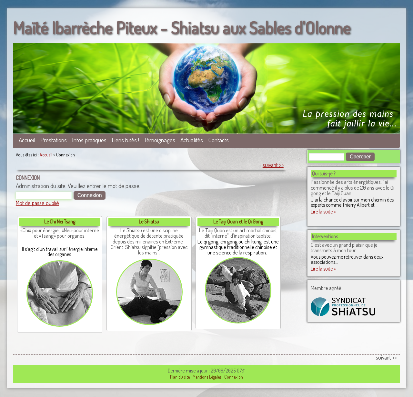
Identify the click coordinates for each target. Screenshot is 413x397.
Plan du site (180, 377)
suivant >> (273, 164)
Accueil (27, 140)
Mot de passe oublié (37, 202)
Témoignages (159, 140)
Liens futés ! (125, 140)
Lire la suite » (323, 211)
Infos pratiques (89, 140)
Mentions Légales (207, 377)
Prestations (53, 140)
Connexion (233, 377)
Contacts (218, 140)
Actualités (191, 140)
